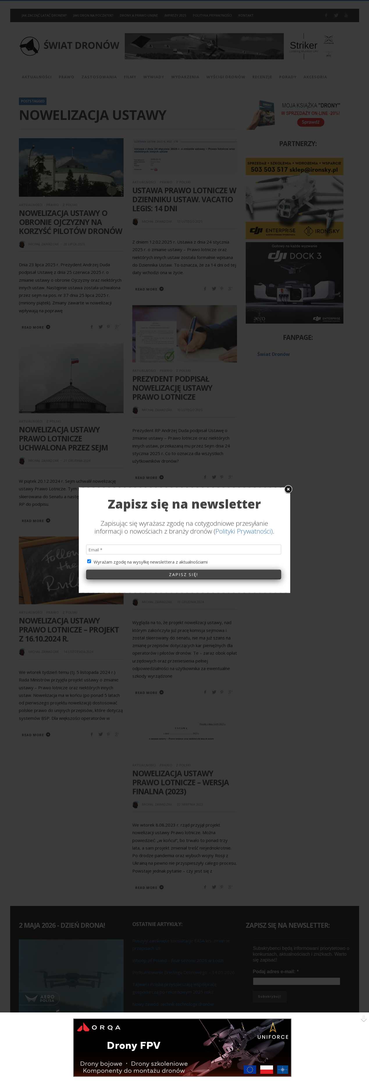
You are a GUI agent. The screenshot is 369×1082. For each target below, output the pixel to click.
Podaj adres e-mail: (276, 971)
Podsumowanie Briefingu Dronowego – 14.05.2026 (183, 972)
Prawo (52, 205)
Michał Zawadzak (43, 244)
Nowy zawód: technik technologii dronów (173, 1004)
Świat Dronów (273, 354)
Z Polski (70, 205)
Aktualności (30, 205)
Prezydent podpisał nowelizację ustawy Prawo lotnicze (172, 387)
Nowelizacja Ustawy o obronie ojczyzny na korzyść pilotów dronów (70, 222)
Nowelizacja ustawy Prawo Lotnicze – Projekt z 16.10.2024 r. (69, 629)
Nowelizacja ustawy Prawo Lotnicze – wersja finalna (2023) (180, 782)
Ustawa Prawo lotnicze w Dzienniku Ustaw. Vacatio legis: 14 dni (184, 199)
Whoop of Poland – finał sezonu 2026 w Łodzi (178, 960)
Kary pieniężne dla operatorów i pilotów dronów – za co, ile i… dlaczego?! (177, 575)
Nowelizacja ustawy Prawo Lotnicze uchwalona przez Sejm (63, 438)
